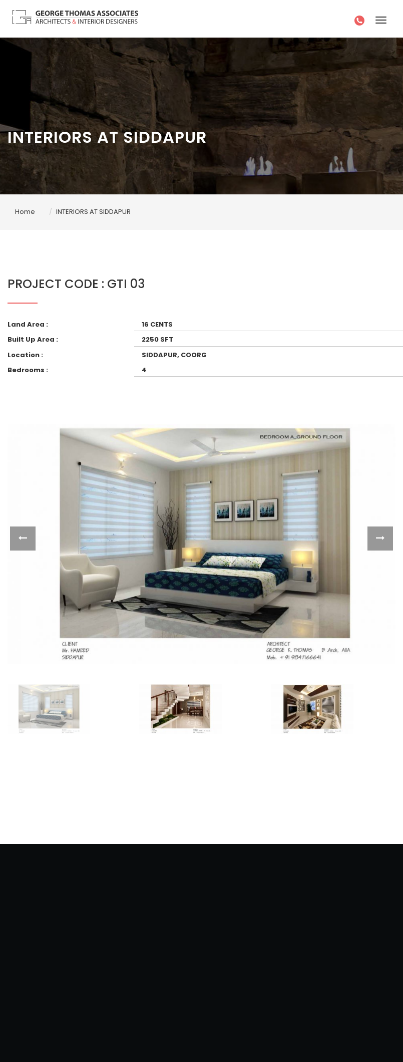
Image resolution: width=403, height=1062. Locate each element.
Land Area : (28, 324)
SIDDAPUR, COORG (174, 355)
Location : (25, 355)
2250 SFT (157, 339)
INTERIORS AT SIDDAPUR (93, 211)
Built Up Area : (33, 339)
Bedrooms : (28, 370)
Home (25, 211)
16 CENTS (157, 324)
